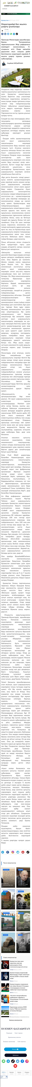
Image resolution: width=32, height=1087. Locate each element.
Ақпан (19, 1073)
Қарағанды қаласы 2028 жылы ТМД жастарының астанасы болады (18, 1009)
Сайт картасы (22, 1041)
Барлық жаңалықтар (15, 1020)
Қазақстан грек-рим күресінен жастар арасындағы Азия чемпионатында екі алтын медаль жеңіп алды (18, 965)
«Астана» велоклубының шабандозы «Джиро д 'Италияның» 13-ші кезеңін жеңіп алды (19, 998)
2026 (4, 1073)
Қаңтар (12, 1073)
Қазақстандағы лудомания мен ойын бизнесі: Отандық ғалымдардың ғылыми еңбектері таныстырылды (19, 987)
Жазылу (15, 1049)
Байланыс (16, 1055)
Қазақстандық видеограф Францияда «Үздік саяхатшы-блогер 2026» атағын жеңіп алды (20, 975)
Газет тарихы (18, 1033)
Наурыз (27, 1073)
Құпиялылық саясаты (14, 1037)
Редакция (9, 1033)
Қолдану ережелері (9, 1041)
